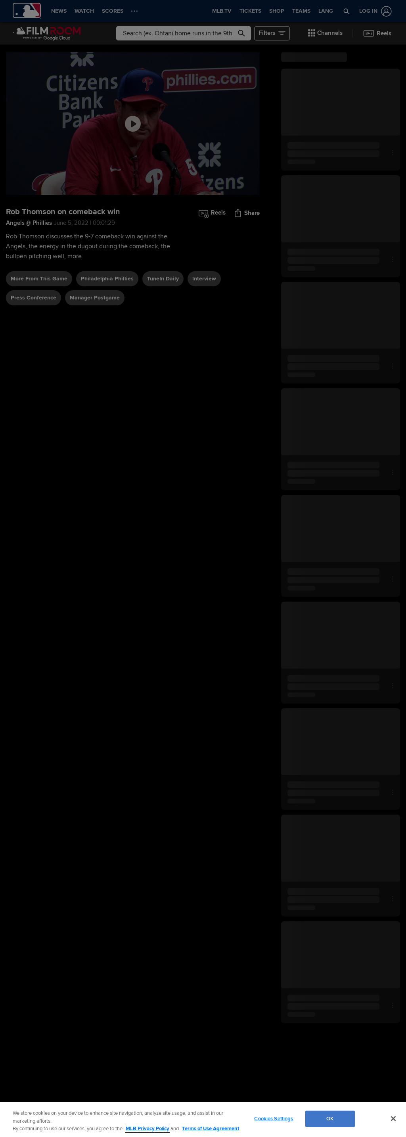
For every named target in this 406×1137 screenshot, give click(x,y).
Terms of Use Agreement (210, 1128)
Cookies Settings (273, 1118)
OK (329, 1118)
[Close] (393, 1118)
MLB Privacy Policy (147, 1128)
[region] (203, 1119)
